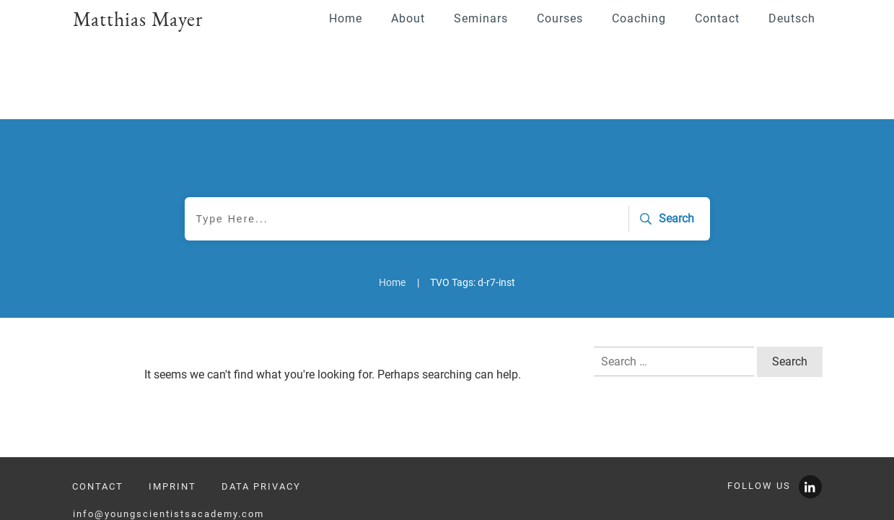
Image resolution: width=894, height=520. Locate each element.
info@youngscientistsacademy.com (168, 463)
